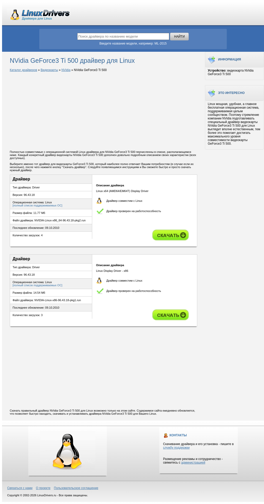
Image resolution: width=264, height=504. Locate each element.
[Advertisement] (103, 111)
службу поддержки (176, 447)
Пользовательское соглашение (76, 488)
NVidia (65, 70)
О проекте (43, 488)
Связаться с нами (19, 488)
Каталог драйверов (23, 70)
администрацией (193, 462)
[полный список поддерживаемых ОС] (37, 205)
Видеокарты (49, 70)
